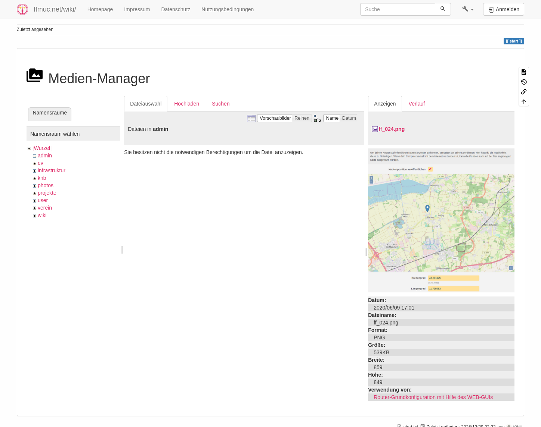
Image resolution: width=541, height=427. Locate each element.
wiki (42, 215)
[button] (468, 9)
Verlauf (417, 104)
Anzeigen (385, 104)
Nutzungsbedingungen (227, 9)
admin (45, 155)
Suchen (220, 104)
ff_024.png (391, 129)
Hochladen (186, 104)
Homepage (100, 9)
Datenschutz (175, 9)
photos (45, 185)
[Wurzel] (42, 148)
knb (42, 178)
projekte (47, 193)
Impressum (137, 9)
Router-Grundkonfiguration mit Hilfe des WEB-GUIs (433, 397)
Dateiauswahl (145, 104)
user (43, 200)
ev (40, 163)
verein (45, 208)
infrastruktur (51, 170)
